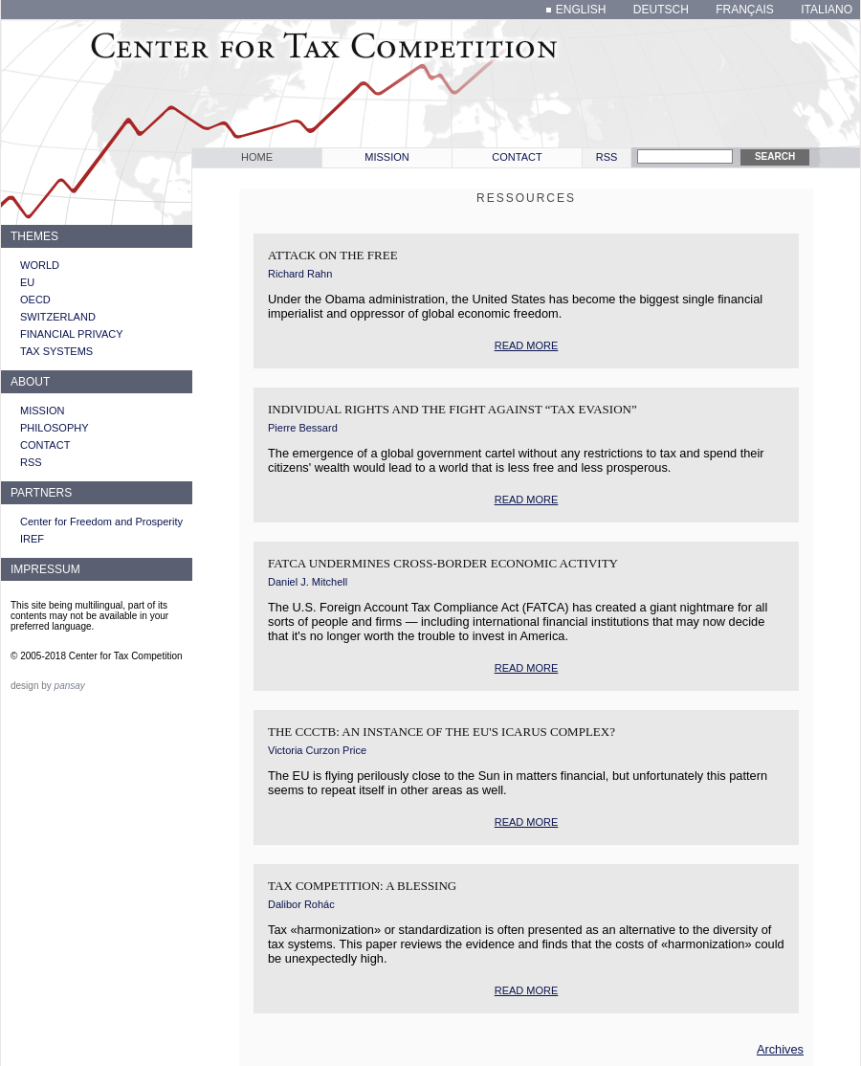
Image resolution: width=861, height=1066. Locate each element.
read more (527, 345)
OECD (35, 299)
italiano (826, 9)
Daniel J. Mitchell (307, 582)
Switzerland (58, 316)
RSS (607, 157)
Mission (386, 157)
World (39, 265)
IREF (32, 538)
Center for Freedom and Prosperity (101, 521)
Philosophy (54, 427)
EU (27, 282)
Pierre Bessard (303, 427)
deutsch (661, 9)
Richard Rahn (300, 273)
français (745, 9)
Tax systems (56, 351)
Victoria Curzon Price (317, 750)
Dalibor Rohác (301, 904)
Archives (780, 1049)
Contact (516, 157)
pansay (70, 685)
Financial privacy (71, 334)
